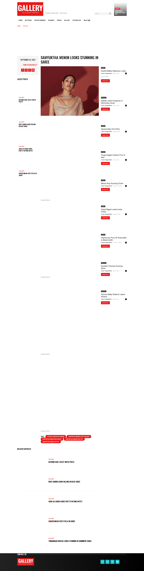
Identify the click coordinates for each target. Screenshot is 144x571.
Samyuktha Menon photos (51, 442)
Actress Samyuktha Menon (55, 436)
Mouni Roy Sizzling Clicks (112, 183)
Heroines (104, 97)
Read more (105, 80)
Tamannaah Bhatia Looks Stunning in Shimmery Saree (70, 541)
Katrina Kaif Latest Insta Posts (27, 101)
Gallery (117, 8)
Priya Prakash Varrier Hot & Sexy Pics (120, 12)
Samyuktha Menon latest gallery (78, 436)
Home (18, 26)
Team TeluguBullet (106, 299)
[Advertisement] (72, 41)
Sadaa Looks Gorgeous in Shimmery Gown (112, 102)
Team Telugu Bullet (30, 65)
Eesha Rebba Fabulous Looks (113, 71)
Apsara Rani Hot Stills (110, 129)
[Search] (110, 13)
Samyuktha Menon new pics (74, 439)
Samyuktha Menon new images (52, 439)
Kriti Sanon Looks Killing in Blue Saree (27, 125)
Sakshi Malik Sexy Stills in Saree (28, 174)
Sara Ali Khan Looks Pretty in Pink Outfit (26, 150)
